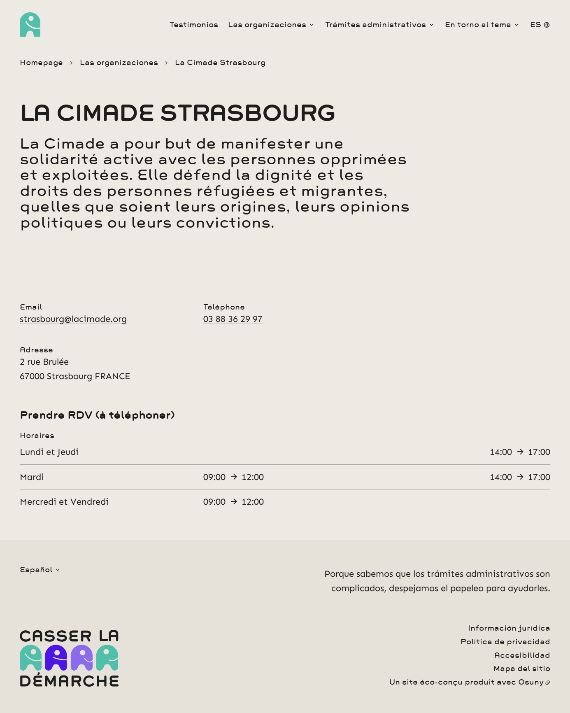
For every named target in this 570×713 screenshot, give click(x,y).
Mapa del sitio (521, 668)
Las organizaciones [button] (267, 24)
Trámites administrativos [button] (375, 24)
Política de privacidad (505, 641)
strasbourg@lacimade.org (73, 318)
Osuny (531, 682)
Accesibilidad (522, 655)
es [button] (535, 24)
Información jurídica (509, 628)
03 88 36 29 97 (233, 318)
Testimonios (194, 24)
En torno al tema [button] (478, 24)
